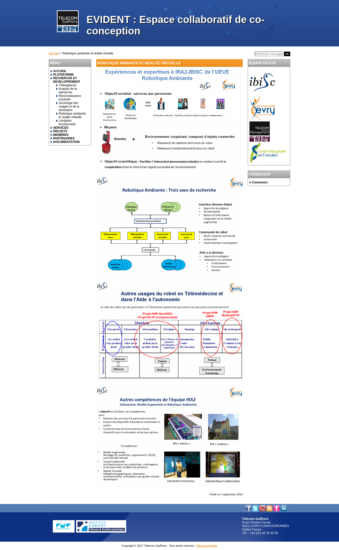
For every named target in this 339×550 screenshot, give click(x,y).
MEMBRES (61, 135)
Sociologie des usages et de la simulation (69, 106)
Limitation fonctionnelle (67, 122)
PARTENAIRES (64, 138)
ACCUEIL (59, 71)
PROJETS (60, 131)
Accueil (54, 53)
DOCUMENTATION (66, 142)
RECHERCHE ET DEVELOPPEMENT (66, 79)
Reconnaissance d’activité (70, 97)
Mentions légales (206, 545)
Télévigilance (67, 85)
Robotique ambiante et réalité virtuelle (72, 115)
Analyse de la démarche (68, 90)
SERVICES (60, 128)
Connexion (260, 182)
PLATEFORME (63, 74)
